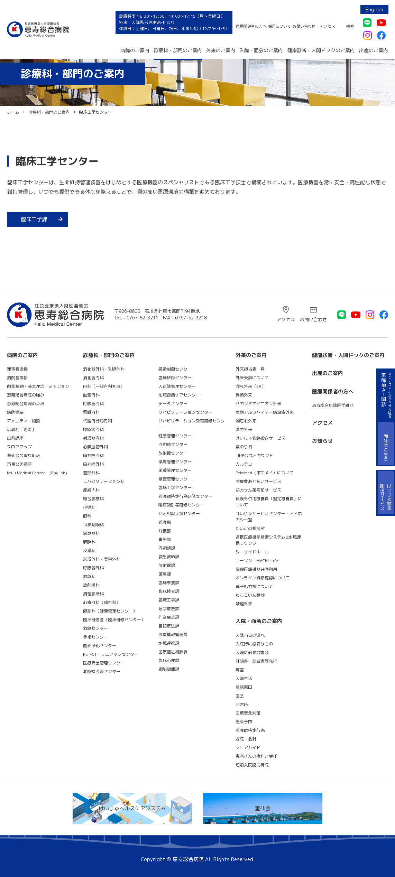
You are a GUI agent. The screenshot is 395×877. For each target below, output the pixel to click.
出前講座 (15, 438)
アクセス (327, 26)
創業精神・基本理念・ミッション (38, 386)
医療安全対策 (248, 713)
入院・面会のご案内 (261, 50)
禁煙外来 (244, 604)
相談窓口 (244, 687)
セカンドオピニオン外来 (258, 404)
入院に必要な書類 (252, 652)
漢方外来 (244, 429)
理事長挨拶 (17, 369)
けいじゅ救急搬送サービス (260, 438)
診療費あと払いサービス (258, 481)
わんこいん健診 (250, 595)
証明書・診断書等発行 (256, 661)
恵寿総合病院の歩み (25, 404)
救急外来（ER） (251, 386)
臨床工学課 (34, 219)
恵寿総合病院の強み (25, 395)
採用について (279, 26)
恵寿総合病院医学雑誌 (332, 405)
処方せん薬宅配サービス (258, 490)
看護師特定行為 (250, 730)
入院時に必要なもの (254, 644)
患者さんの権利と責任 (256, 756)
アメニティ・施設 (23, 421)
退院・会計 (246, 739)
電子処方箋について (254, 586)
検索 (350, 26)
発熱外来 (244, 395)
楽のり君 (244, 447)
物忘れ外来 (246, 421)
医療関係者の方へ (251, 26)
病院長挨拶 (17, 378)
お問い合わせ (304, 26)
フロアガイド (248, 747)
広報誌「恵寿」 (21, 429)
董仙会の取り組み (23, 455)
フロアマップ (19, 447)
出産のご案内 (373, 50)
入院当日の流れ (250, 635)
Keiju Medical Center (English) (37, 473)
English (374, 9)
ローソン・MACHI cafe (257, 560)
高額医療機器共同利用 (256, 569)
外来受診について (252, 378)
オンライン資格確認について (263, 578)
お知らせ (322, 441)
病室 (240, 670)
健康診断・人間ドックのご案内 (321, 50)
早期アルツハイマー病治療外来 (265, 412)
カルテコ (244, 464)
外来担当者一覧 (250, 369)
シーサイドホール (252, 552)
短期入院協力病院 (252, 765)
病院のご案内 (134, 50)
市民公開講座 (19, 464)
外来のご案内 (220, 50)
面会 (240, 696)
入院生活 (244, 678)
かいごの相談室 (250, 528)
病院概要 (15, 412)
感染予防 (244, 722)
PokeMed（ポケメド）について (265, 473)
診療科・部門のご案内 (178, 50)
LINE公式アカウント (254, 455)
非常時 (242, 704)
